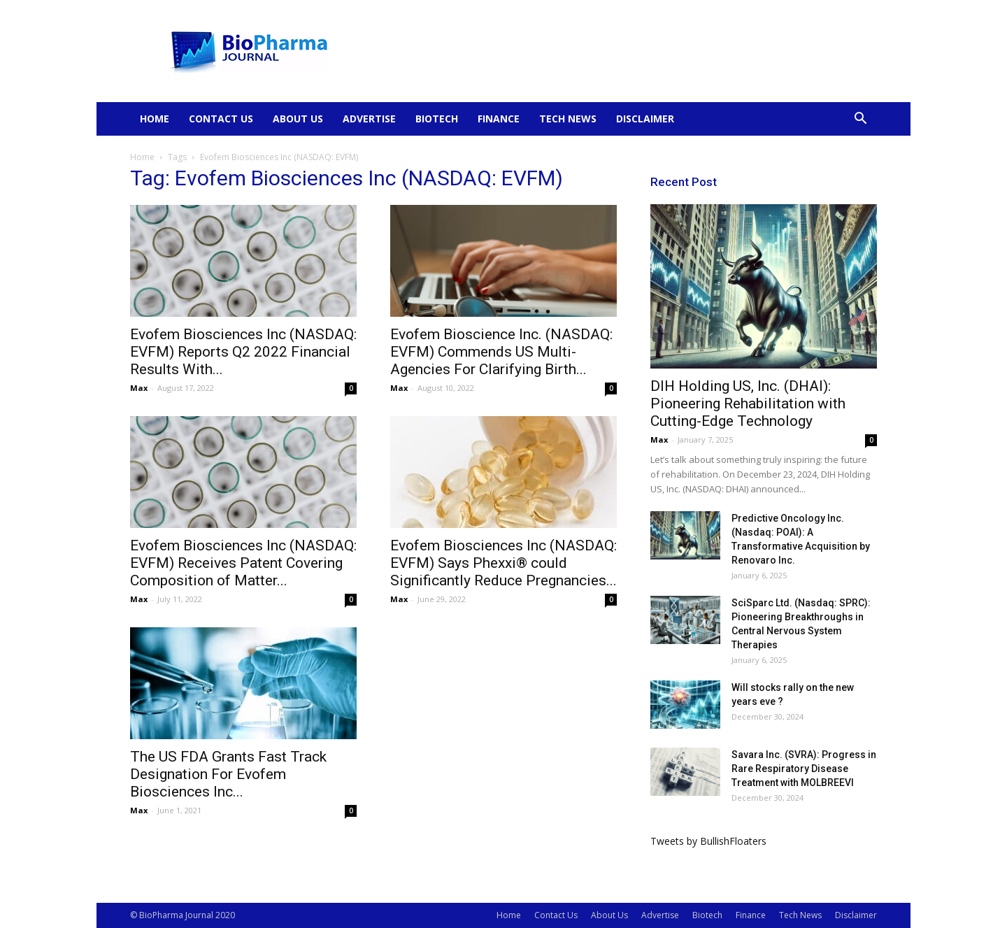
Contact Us (221, 118)
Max (139, 388)
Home (154, 118)
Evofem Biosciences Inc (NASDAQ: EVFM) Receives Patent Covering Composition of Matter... (243, 563)
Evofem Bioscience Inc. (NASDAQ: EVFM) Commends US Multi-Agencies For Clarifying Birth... (501, 352)
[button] (860, 120)
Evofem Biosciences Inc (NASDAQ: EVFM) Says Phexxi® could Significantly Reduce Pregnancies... (503, 563)
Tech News (568, 118)
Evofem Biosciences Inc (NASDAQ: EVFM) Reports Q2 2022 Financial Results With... (243, 352)
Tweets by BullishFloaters (708, 841)
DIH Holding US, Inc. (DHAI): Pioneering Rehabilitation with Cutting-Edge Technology (747, 403)
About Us (298, 118)
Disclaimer (645, 118)
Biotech (436, 118)
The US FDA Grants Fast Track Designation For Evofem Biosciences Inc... (228, 774)
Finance (499, 118)
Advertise (369, 118)
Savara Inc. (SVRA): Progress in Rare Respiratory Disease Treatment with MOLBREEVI (803, 768)
